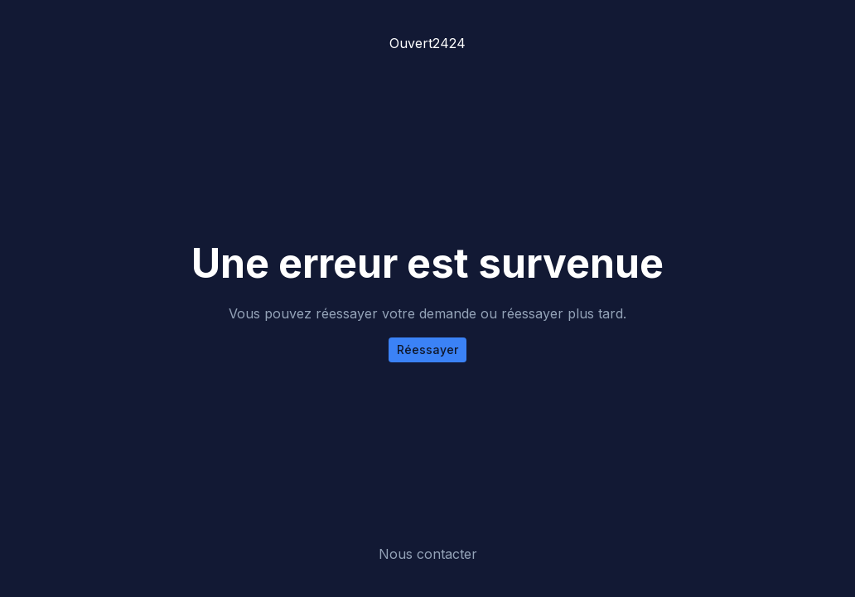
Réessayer (427, 349)
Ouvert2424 (427, 43)
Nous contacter (428, 554)
